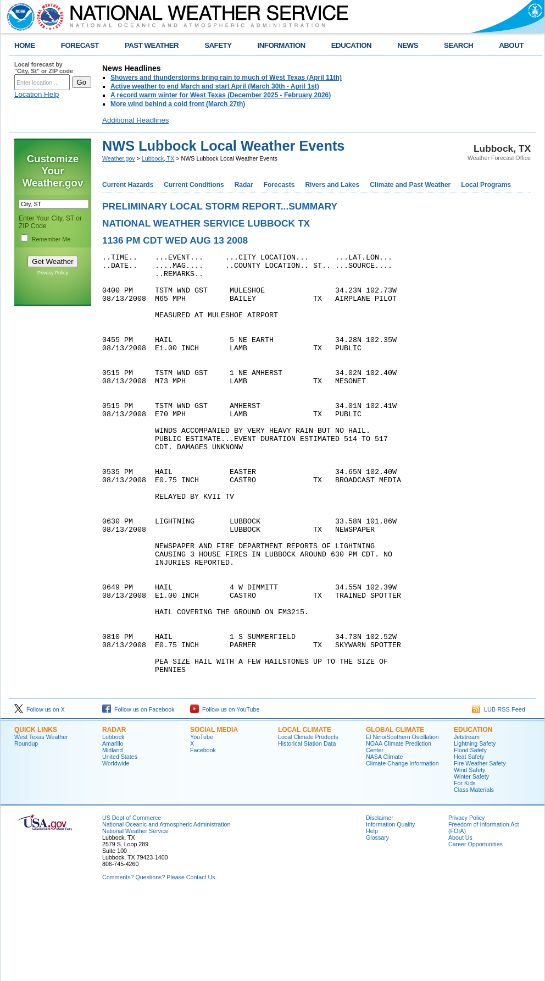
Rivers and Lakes (332, 185)
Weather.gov (118, 158)
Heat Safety (469, 840)
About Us (460, 921)
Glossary (377, 921)
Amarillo (113, 827)
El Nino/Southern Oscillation (402, 821)
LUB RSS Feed (498, 793)
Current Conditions (194, 185)
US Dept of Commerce (131, 902)
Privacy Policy (52, 272)
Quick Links (35, 814)
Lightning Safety (475, 827)
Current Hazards (127, 185)
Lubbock (113, 821)
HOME (24, 45)
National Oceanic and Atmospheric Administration (166, 908)
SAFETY (217, 45)
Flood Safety (470, 834)
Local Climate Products (308, 821)
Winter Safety (471, 860)
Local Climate (304, 814)
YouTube (201, 821)
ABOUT (511, 45)
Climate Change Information (402, 847)
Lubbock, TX (158, 158)
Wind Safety (469, 854)
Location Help (36, 94)
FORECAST (80, 45)
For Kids (465, 867)
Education (473, 814)
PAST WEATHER (152, 45)
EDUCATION (351, 45)
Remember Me (51, 239)
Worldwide (116, 847)
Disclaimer (379, 902)
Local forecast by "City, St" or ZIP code (43, 67)
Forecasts (279, 185)
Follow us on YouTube (224, 793)
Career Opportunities (475, 928)
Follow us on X (39, 793)
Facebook (203, 834)
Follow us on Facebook (138, 793)
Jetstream (467, 821)
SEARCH (458, 45)
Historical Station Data (307, 827)
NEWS (407, 45)
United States (119, 840)
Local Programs (486, 185)
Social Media (214, 814)
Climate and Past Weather (410, 185)
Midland (112, 834)
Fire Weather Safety (480, 847)
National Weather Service (135, 915)
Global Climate (395, 814)
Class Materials (474, 873)
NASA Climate (384, 840)
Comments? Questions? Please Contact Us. (159, 961)
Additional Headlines (135, 120)
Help (372, 915)
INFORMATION (281, 45)
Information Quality (390, 908)
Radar (244, 185)
